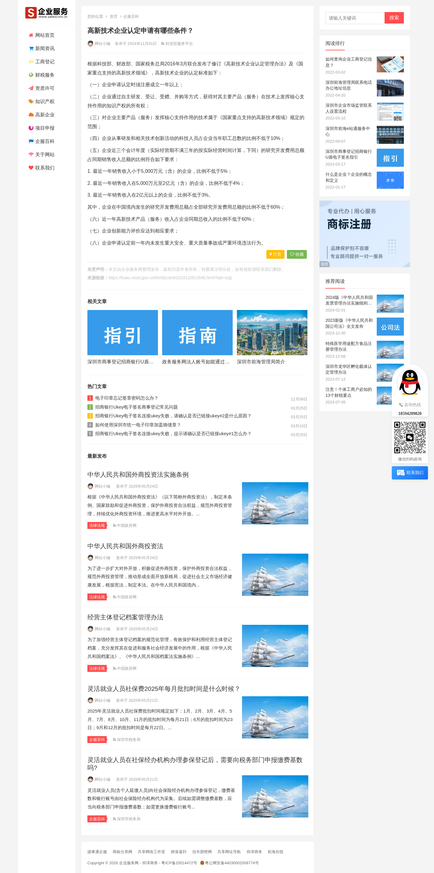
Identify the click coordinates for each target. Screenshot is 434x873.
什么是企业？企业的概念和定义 (349, 177)
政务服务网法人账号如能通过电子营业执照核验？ (215, 361)
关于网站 (41, 154)
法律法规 (97, 525)
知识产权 (41, 101)
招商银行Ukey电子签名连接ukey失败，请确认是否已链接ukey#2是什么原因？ (173, 415)
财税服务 (41, 74)
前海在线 (275, 851)
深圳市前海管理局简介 (261, 361)
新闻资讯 (41, 48)
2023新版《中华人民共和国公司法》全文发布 (349, 323)
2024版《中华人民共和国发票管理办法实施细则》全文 (349, 300)
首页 (114, 16)
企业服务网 (131, 269)
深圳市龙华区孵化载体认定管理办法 (349, 369)
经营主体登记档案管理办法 (125, 617)
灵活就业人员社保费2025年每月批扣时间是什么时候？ (164, 688)
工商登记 (41, 61)
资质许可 (41, 88)
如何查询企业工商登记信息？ (349, 62)
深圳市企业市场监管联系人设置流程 (349, 108)
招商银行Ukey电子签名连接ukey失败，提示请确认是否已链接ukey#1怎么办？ (173, 433)
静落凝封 (179, 851)
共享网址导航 (229, 851)
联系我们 (41, 167)
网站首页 (41, 35)
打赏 (275, 254)
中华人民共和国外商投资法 (125, 545)
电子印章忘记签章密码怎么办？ (127, 397)
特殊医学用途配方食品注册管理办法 (349, 346)
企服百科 (41, 141)
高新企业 (41, 114)
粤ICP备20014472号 (179, 863)
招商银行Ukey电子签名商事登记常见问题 (136, 407)
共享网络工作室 (151, 851)
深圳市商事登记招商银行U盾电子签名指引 (132, 361)
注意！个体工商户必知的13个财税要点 (349, 392)
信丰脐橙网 (202, 851)
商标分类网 (122, 851)
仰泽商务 (254, 851)
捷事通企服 (97, 851)
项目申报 (41, 128)
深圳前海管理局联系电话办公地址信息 (349, 85)
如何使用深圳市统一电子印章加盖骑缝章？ (138, 424)
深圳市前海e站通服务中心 (348, 131)
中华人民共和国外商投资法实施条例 (138, 474)
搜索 (394, 17)
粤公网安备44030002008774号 (232, 863)
